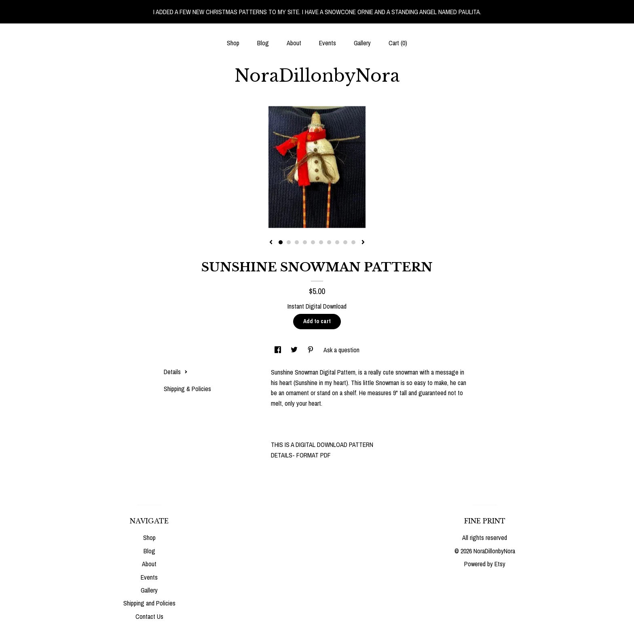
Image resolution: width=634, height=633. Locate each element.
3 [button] (297, 242)
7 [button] (329, 242)
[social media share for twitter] (295, 349)
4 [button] (305, 242)
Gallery (362, 42)
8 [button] (337, 242)
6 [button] (321, 242)
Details (176, 371)
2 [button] (289, 242)
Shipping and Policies (149, 603)
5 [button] (313, 242)
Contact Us (149, 616)
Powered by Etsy (484, 563)
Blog (263, 42)
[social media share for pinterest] (311, 349)
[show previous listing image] (271, 243)
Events (327, 42)
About (294, 42)
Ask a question (341, 349)
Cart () (398, 42)
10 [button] (353, 242)
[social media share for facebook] (279, 349)
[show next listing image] (363, 243)
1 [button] (281, 242)
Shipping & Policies (187, 388)
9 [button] (345, 242)
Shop (233, 42)
